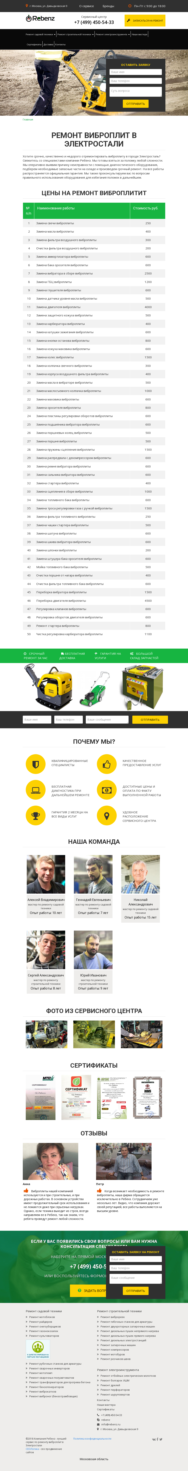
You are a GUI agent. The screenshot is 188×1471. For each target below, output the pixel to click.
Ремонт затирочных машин (118, 1345)
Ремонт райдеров (40, 1321)
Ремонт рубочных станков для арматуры (55, 1363)
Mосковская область (94, 1459)
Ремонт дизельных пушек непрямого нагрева (130, 1331)
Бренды (108, 6)
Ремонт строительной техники (75, 34)
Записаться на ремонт (145, 20)
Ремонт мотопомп (40, 1373)
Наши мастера (139, 34)
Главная (28, 119)
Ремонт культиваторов (44, 1336)
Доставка (48, 44)
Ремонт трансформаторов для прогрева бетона (59, 1382)
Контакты (60, 44)
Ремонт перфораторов (115, 1390)
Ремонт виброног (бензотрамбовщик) (53, 1396)
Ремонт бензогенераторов (46, 1387)
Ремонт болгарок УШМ (115, 1380)
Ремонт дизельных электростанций (123, 1340)
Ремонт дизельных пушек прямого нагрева (128, 1336)
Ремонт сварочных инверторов (49, 1368)
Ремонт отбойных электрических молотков (128, 1375)
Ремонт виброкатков (42, 1391)
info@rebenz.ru (110, 1424)
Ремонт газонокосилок (43, 1331)
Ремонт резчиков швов (116, 1359)
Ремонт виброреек (113, 1317)
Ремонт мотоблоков (42, 1317)
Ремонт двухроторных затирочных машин (128, 1326)
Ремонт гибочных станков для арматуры (126, 1321)
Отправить (135, 104)
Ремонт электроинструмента (113, 34)
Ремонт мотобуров (113, 1354)
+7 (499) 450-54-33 (94, 22)
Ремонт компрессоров (115, 1349)
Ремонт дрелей (110, 1385)
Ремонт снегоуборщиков (45, 1326)
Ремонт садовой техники (40, 34)
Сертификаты (34, 44)
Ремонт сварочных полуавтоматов (51, 1377)
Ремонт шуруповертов (115, 1394)
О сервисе (86, 6)
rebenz (105, 1420)
